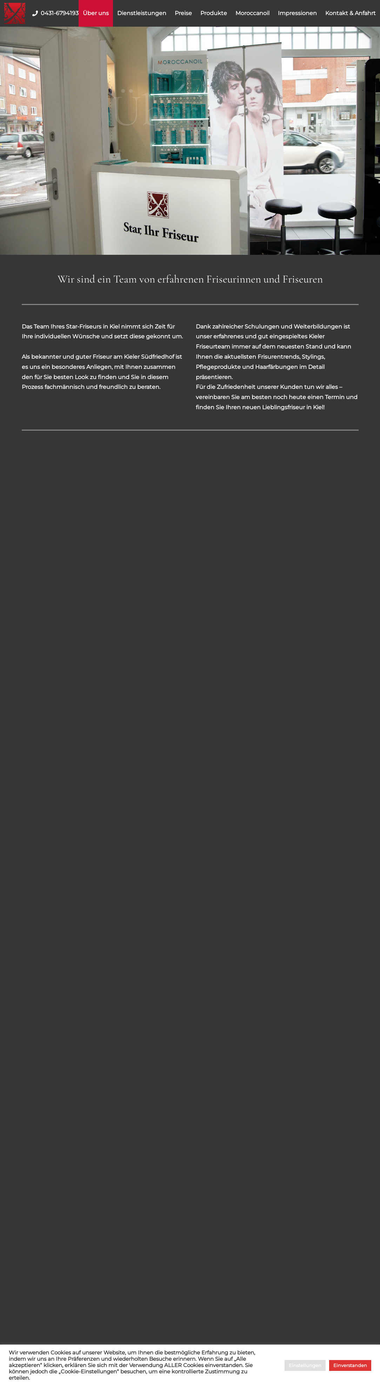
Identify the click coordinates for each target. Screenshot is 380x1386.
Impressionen (297, 13)
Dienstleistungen (141, 13)
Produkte (213, 13)
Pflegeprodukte (218, 367)
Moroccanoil (252, 13)
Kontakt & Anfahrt (350, 13)
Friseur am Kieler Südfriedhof (133, 356)
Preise (183, 13)
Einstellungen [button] (305, 1365)
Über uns (96, 13)
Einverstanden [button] (350, 1365)
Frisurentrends (278, 356)
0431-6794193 (54, 13)
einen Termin (326, 397)
